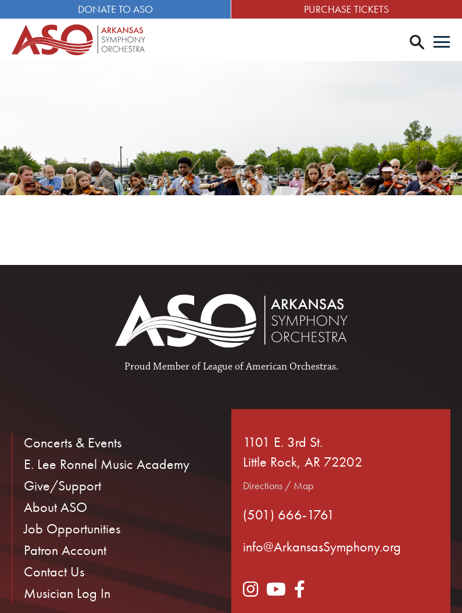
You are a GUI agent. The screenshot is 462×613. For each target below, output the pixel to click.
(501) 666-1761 (289, 515)
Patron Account (65, 550)
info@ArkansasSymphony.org (322, 546)
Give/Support (62, 485)
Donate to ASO (115, 9)
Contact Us (54, 571)
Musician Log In (67, 593)
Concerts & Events (72, 442)
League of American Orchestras (269, 366)
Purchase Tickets (346, 9)
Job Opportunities (72, 528)
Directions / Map (278, 485)
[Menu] (441, 43)
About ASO (55, 507)
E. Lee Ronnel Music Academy (106, 464)
